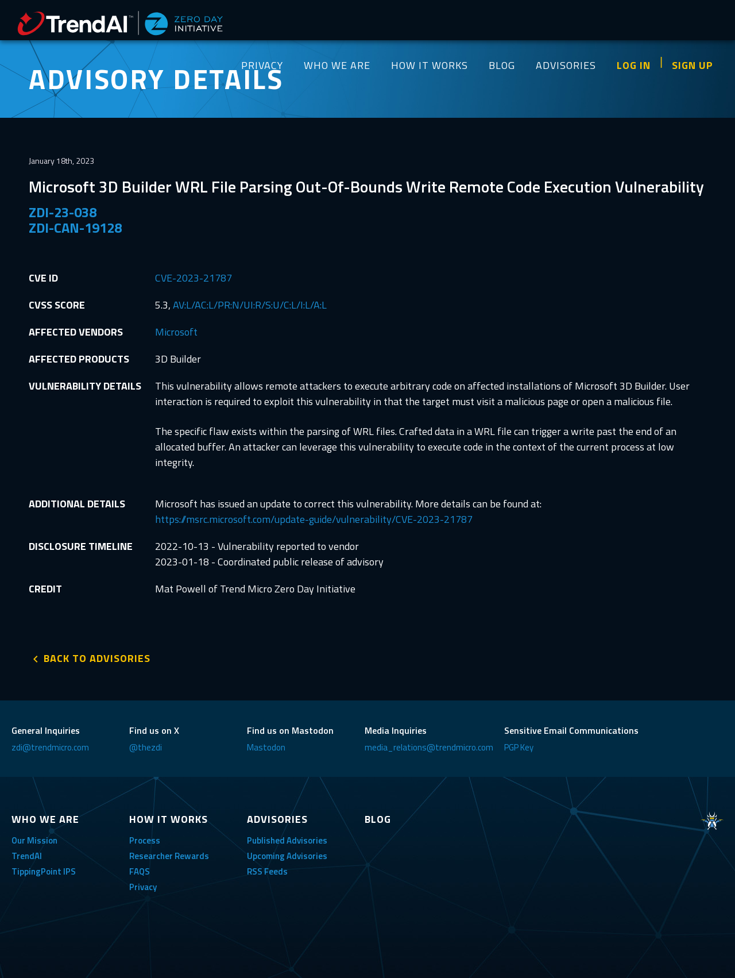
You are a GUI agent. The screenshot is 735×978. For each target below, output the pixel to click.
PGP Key (518, 747)
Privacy (143, 887)
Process (144, 840)
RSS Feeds (267, 871)
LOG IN (634, 65)
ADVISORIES (566, 65)
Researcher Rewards (169, 856)
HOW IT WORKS (429, 65)
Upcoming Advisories (287, 856)
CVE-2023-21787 (193, 278)
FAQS (139, 871)
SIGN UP (692, 65)
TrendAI (26, 856)
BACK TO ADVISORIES (97, 658)
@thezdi (145, 747)
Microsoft (176, 332)
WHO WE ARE (337, 65)
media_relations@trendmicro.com (429, 747)
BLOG (502, 65)
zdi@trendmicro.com (50, 747)
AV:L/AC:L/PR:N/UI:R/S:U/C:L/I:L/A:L (250, 305)
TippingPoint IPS (43, 871)
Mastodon (266, 747)
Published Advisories (287, 840)
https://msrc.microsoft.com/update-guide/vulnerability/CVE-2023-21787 (314, 519)
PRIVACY (262, 65)
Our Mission (34, 840)
